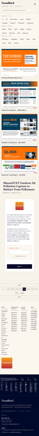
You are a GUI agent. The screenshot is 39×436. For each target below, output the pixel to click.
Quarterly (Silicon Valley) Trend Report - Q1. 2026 (14, 317)
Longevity (5, 23)
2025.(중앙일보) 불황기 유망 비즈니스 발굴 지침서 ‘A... (34, 317)
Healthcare (30, 23)
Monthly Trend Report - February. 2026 (14, 320)
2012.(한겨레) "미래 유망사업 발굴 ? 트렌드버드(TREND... (34, 329)
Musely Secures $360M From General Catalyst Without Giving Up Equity (24, 319)
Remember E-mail (20, 256)
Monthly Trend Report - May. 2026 (14, 313)
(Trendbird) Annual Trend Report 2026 (14, 325)
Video (34, 39)
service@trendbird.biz (8, 411)
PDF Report (5, 39)
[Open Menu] (34, 4)
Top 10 (4, 43)
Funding (16, 43)
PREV (19, 285)
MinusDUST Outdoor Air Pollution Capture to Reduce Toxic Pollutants (19, 186)
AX (6, 19)
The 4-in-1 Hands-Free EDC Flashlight (24, 327)
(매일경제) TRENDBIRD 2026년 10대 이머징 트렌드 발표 (14, 323)
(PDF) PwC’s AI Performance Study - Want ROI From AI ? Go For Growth (24, 317)
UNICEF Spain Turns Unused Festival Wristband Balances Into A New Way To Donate (24, 320)
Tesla (15, 29)
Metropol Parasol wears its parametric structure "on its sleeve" (24, 329)
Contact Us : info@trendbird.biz (10, 424)
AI (2, 19)
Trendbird (7, 3)
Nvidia (10, 29)
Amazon (29, 29)
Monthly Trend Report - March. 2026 (14, 319)
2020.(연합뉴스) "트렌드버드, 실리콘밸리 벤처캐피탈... (34, 327)
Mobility (28, 19)
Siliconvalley (13, 19)
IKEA (19, 33)
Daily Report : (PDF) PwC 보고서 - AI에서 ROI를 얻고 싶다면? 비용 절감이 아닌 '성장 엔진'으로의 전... (24, 313)
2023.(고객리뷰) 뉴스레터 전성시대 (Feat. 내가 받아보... (34, 321)
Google (22, 29)
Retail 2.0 (13, 23)
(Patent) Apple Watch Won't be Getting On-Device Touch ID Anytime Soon (24, 315)
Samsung (25, 33)
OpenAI (4, 33)
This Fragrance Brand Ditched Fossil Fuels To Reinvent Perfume (24, 325)
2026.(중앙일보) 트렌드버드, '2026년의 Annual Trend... (34, 313)
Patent (22, 39)
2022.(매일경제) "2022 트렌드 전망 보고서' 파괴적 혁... (34, 323)
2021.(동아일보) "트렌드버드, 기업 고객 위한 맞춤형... (34, 325)
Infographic (14, 39)
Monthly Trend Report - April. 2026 (14, 315)
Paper (28, 39)
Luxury (22, 19)
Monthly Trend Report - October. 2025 (14, 331)
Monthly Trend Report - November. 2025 (14, 329)
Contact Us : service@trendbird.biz (11, 432)
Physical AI (21, 23)
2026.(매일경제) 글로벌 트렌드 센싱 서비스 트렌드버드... (34, 311)
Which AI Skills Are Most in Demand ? (24, 323)
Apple (3, 29)
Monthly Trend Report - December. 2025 (14, 327)
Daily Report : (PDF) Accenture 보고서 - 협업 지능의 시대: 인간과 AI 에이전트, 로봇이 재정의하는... (24, 331)
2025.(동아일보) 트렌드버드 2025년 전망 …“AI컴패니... (34, 315)
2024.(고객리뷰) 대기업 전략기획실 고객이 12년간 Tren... (34, 319)
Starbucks (12, 33)
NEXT (19, 297)
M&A (9, 43)
